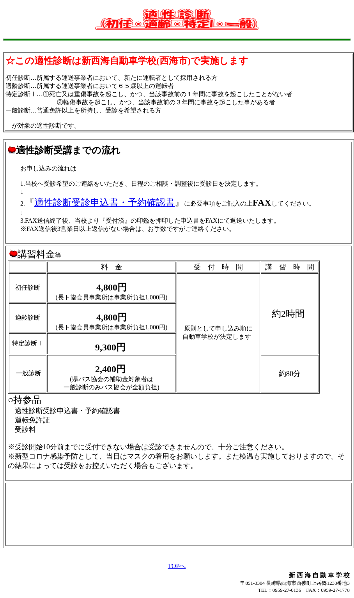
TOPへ (177, 566)
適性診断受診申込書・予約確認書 (104, 202)
